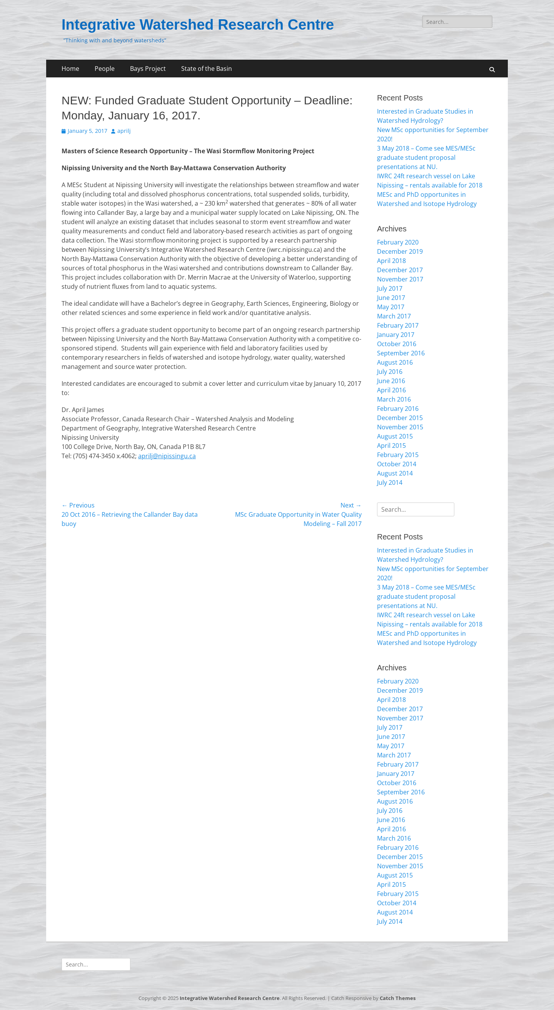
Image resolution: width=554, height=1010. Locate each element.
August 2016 (395, 362)
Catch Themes (398, 998)
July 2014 (389, 482)
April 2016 (391, 390)
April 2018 (391, 260)
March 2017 (394, 316)
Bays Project (148, 68)
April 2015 (391, 445)
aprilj (124, 130)
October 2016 (396, 344)
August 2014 (395, 473)
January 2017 (395, 334)
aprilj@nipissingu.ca (167, 456)
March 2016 (394, 399)
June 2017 (391, 297)
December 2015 (400, 418)
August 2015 (395, 436)
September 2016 (401, 353)
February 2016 (398, 408)
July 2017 (389, 288)
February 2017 (398, 325)
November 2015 (400, 427)
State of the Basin (206, 68)
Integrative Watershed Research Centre (198, 25)
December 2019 (400, 251)
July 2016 (389, 371)
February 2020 (398, 242)
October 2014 (396, 464)
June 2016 (391, 381)
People (105, 68)
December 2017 (400, 270)
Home (70, 68)
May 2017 (390, 307)
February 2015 (398, 455)
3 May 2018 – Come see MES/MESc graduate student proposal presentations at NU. (426, 157)
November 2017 (400, 279)
